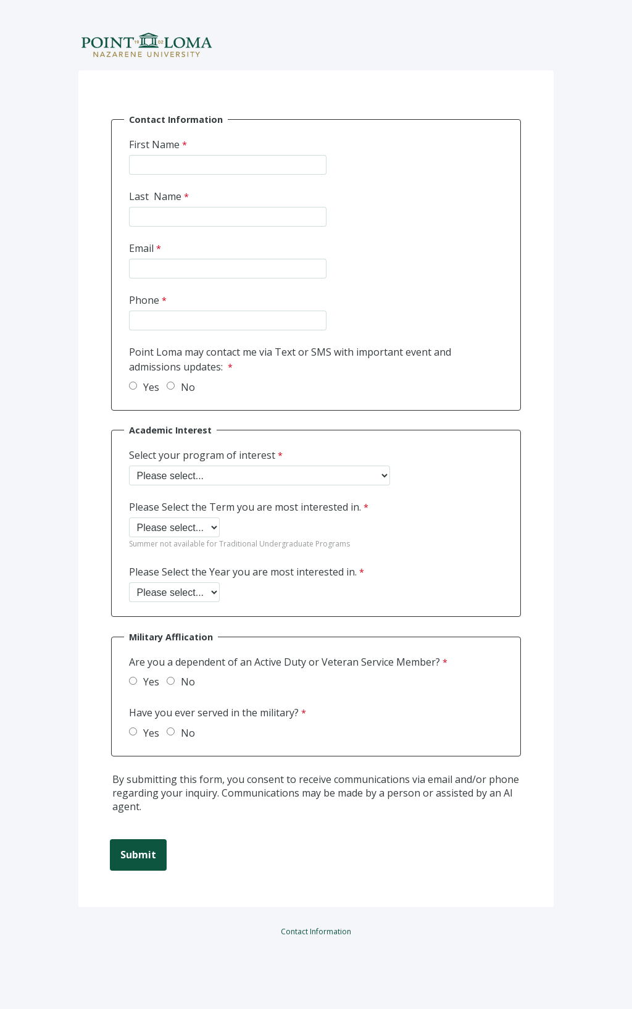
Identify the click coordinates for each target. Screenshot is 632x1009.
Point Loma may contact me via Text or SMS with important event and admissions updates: (290, 359)
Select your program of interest (202, 455)
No (188, 387)
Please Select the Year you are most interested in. (243, 572)
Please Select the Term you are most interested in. (245, 507)
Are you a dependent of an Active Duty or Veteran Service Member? (284, 662)
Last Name (155, 196)
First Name (154, 144)
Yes (151, 387)
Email (141, 248)
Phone (144, 300)
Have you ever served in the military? (214, 712)
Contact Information (316, 931)
